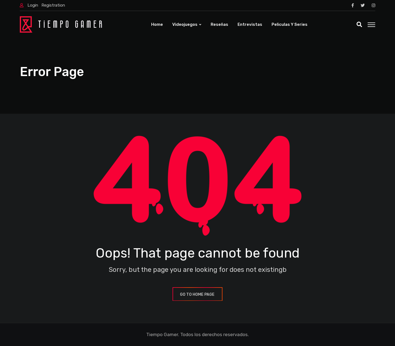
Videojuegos (185, 24)
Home (157, 24)
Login (32, 5)
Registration (53, 5)
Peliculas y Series (289, 24)
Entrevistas (250, 24)
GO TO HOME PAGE (197, 294)
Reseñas (219, 24)
